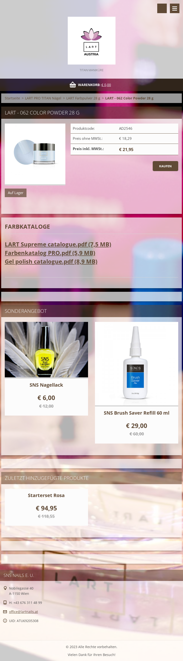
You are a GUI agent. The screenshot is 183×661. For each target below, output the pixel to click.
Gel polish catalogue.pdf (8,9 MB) (51, 261)
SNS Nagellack (46, 385)
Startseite (12, 98)
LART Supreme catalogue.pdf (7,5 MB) (58, 244)
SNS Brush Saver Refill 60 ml (136, 413)
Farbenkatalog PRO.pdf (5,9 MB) (50, 253)
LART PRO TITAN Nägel (43, 98)
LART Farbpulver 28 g (83, 98)
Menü (174, 8)
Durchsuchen (162, 8)
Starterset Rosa (46, 495)
